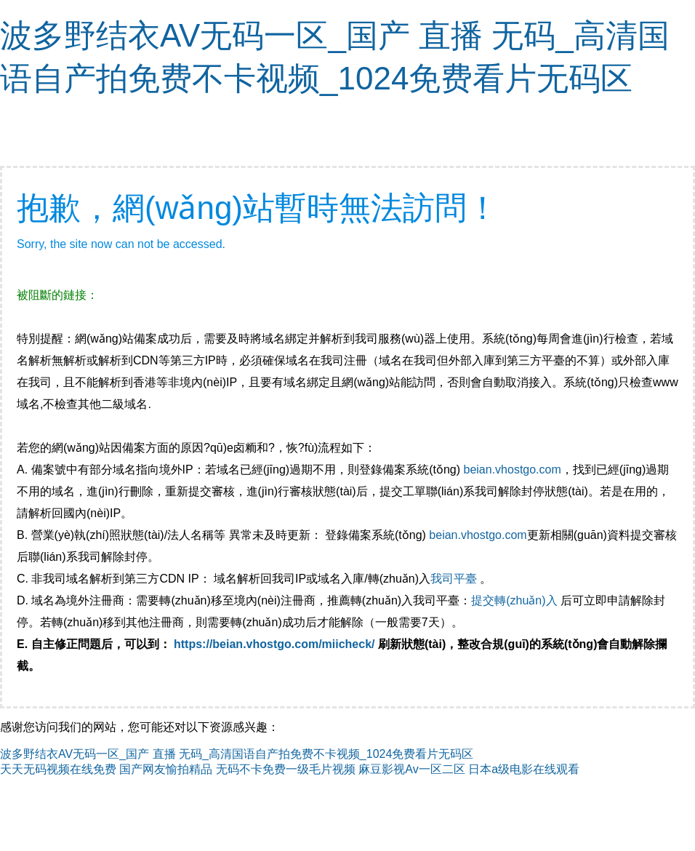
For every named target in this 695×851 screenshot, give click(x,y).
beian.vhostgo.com (512, 469)
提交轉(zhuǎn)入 (514, 600)
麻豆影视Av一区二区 (411, 769)
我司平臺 (455, 578)
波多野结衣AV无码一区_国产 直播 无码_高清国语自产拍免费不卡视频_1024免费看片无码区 (236, 754)
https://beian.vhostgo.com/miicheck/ (274, 644)
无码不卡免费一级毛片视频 (285, 769)
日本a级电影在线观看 (523, 769)
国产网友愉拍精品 (165, 769)
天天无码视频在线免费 (58, 769)
